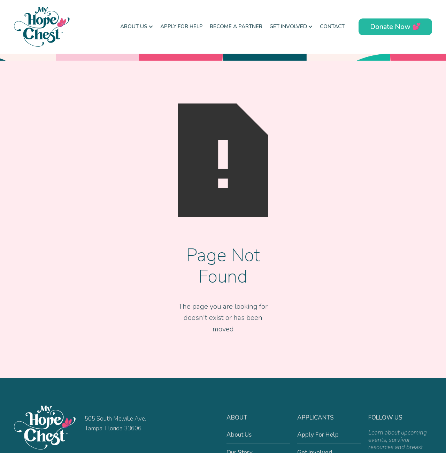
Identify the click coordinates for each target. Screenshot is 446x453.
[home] (49, 27)
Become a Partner (236, 26)
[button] (136, 27)
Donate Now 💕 (395, 26)
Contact (332, 26)
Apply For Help (181, 26)
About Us (239, 435)
